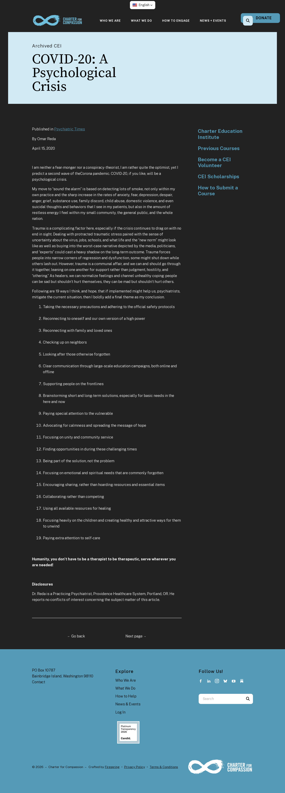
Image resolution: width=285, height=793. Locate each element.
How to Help (125, 696)
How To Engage (176, 20)
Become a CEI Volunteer (214, 163)
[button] (143, 5)
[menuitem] (110, 20)
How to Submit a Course (218, 191)
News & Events (127, 704)
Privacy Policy (134, 767)
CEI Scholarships (218, 176)
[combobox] (221, 699)
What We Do (141, 20)
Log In (120, 712)
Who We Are (110, 20)
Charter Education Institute (220, 134)
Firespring (112, 767)
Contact (38, 682)
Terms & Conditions (164, 767)
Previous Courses (219, 148)
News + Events (213, 20)
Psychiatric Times (69, 129)
